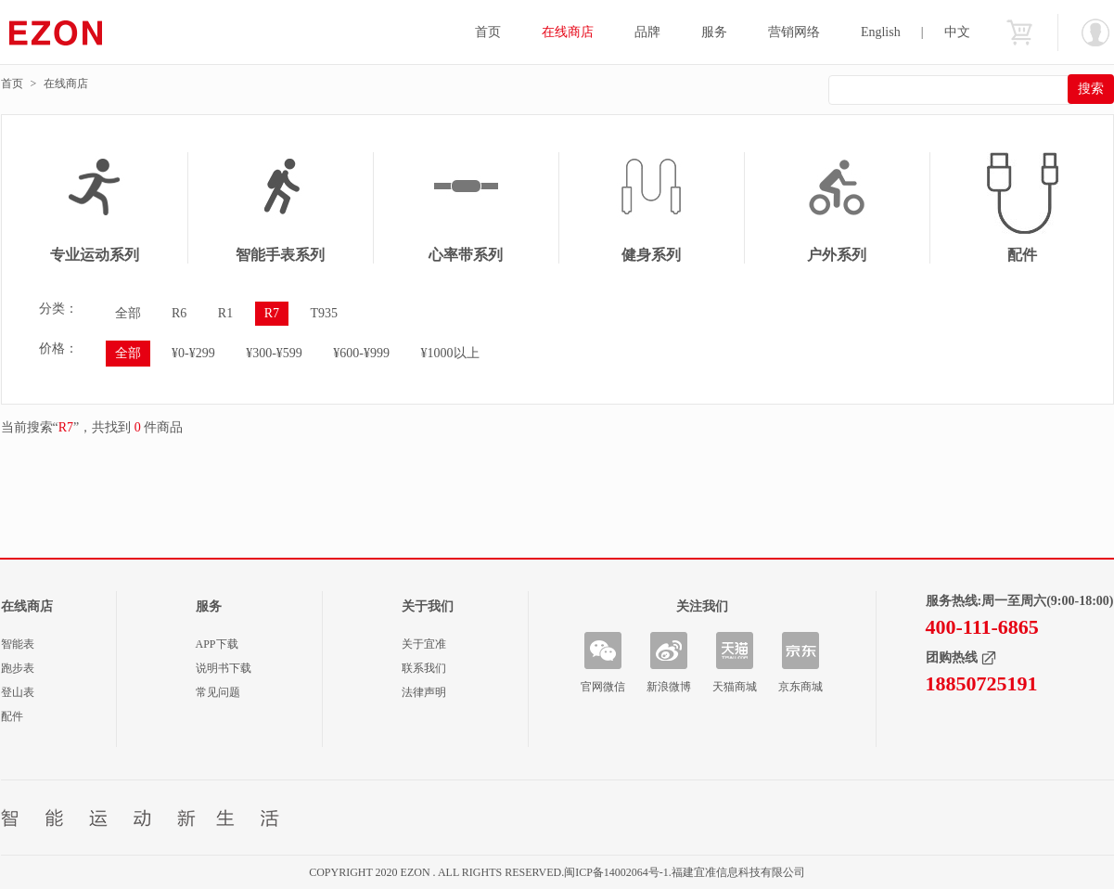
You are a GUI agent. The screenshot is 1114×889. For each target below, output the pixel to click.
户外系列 (836, 255)
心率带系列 (466, 255)
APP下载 (217, 644)
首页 (488, 32)
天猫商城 (734, 686)
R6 (179, 313)
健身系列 (651, 255)
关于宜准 (424, 644)
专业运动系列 (94, 255)
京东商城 (800, 686)
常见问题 (218, 692)
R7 (271, 313)
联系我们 (424, 668)
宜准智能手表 (92, 32)
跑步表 (17, 668)
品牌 (647, 32)
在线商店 (568, 32)
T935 (325, 313)
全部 (128, 313)
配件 (12, 716)
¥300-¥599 (274, 353)
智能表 (17, 644)
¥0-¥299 (193, 353)
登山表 (17, 692)
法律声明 (424, 692)
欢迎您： (1095, 32)
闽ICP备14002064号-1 (616, 872)
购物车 (1019, 32)
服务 (714, 32)
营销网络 (794, 32)
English (881, 32)
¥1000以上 (450, 353)
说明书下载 (223, 668)
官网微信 (603, 686)
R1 (225, 313)
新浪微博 (669, 686)
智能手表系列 (280, 255)
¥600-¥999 (361, 353)
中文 (957, 32)
